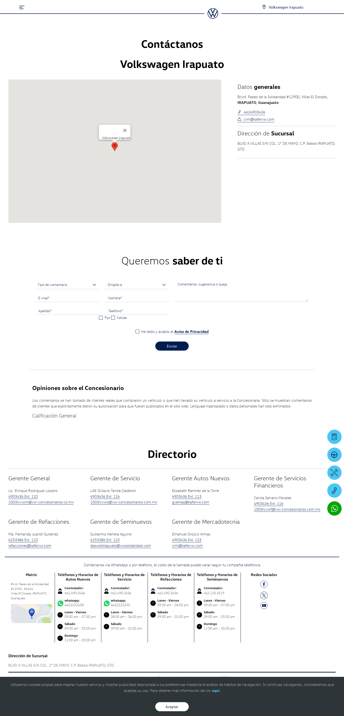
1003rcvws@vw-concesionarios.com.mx (123, 502)
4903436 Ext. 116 (268, 503)
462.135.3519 (214, 593)
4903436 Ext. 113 (186, 496)
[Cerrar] (125, 130)
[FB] (264, 585)
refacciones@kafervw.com (29, 545)
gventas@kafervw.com (190, 502)
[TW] (264, 595)
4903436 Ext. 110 (23, 496)
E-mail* (43, 298)
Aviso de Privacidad (191, 331)
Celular (122, 317)
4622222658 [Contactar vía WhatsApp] (78, 603)
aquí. (216, 690)
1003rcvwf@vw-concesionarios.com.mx (287, 509)
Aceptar (172, 706)
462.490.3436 (74, 593)
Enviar (172, 346)
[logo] (212, 17)
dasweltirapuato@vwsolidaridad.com (120, 545)
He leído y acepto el (175, 331)
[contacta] (31, 613)
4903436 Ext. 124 (105, 496)
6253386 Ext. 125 (105, 539)
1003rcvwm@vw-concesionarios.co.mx (41, 502)
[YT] (264, 606)
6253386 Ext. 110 (23, 539)
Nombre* (115, 298)
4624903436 (251, 112)
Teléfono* (115, 311)
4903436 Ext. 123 (186, 539)
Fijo (107, 317)
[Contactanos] (264, 7)
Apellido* (45, 311)
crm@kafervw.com (255, 119)
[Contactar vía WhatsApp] (334, 508)
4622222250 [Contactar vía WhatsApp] (124, 603)
